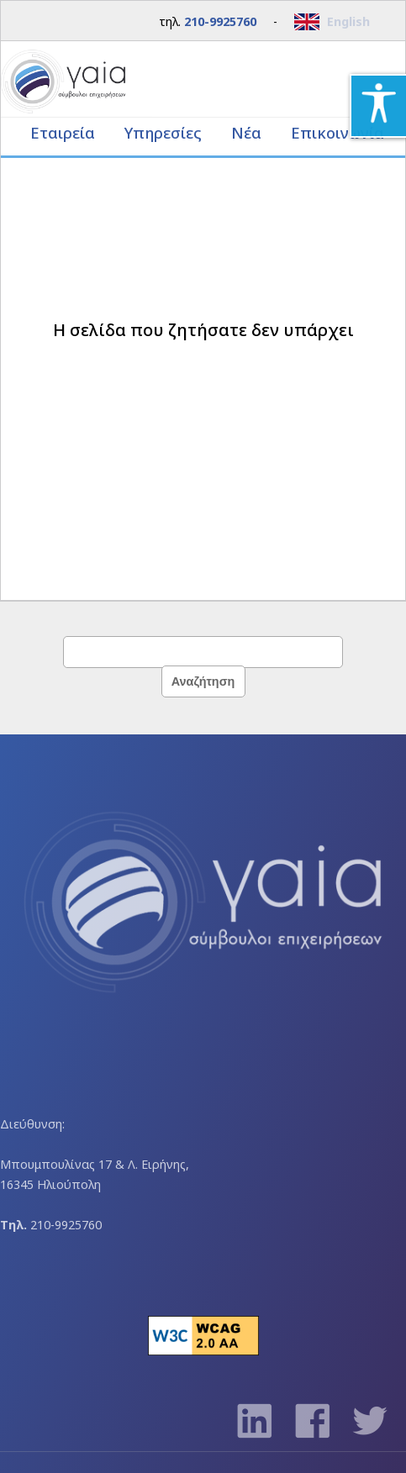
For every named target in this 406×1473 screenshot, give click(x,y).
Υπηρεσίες (165, 132)
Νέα (246, 132)
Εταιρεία (64, 132)
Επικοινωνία (337, 132)
